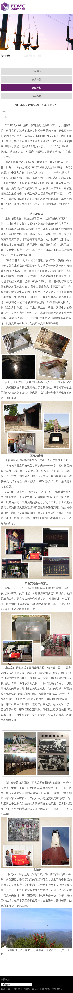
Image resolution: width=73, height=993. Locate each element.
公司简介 (36, 71)
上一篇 (4, 111)
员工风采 (36, 96)
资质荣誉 (36, 79)
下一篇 (4, 117)
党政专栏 (36, 87)
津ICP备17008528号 (52, 989)
